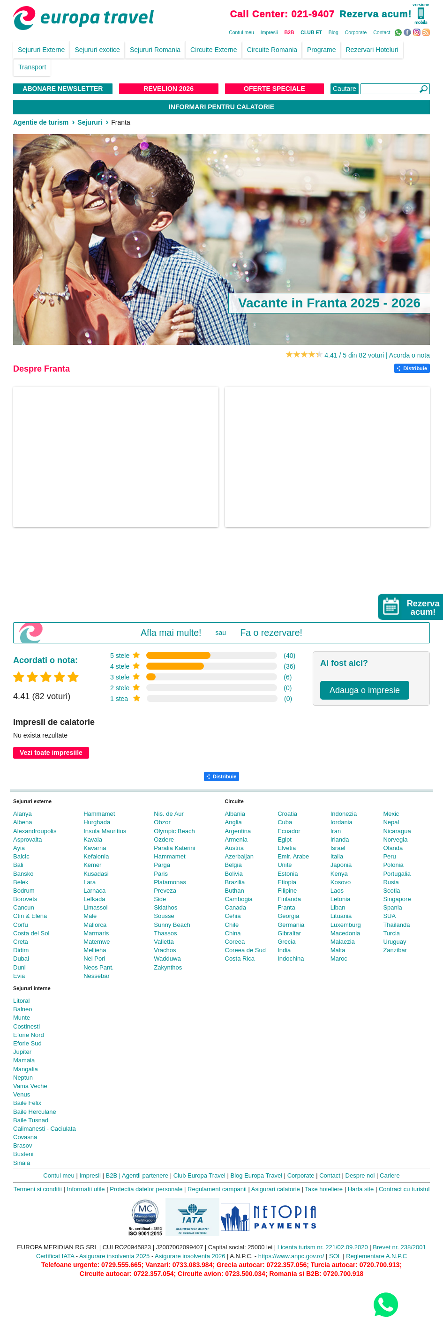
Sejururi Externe (41, 49)
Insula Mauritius (104, 831)
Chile (232, 924)
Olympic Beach (174, 831)
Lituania (341, 915)
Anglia (233, 822)
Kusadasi (95, 873)
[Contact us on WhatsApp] (385, 1304)
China (233, 933)
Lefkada (94, 899)
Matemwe (96, 941)
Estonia (288, 873)
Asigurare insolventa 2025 (114, 1256)
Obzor (162, 822)
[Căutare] (395, 88)
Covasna (25, 1137)
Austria (234, 847)
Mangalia (25, 1069)
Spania (392, 907)
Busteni (23, 1153)
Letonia (340, 899)
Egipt (285, 839)
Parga (162, 864)
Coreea (235, 941)
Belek (21, 882)
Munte (21, 1017)
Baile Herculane (34, 1111)
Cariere (390, 1175)
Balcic (21, 856)
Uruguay (394, 941)
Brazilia (235, 882)
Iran (335, 831)
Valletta (163, 941)
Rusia (390, 882)
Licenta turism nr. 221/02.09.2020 (323, 1247)
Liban (337, 907)
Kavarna (94, 847)
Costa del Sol (31, 933)
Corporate (356, 32)
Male (90, 915)
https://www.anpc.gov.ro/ (291, 1256)
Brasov (22, 1145)
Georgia (288, 915)
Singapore (397, 899)
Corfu (20, 924)
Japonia (341, 864)
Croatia (287, 813)
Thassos (165, 933)
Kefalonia (96, 856)
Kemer (92, 864)
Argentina (238, 831)
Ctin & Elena (30, 915)
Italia (336, 856)
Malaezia (342, 941)
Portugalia (397, 873)
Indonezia (343, 813)
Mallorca (94, 924)
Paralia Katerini (174, 847)
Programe (321, 49)
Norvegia (395, 839)
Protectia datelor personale (146, 1189)
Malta (337, 950)
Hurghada (96, 822)
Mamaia (24, 1060)
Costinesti (26, 1026)
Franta (286, 907)
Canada (236, 907)
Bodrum (24, 890)
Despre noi (360, 1175)
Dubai (21, 958)
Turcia (391, 933)
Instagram (417, 32)
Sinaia (21, 1162)
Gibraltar (289, 933)
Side (160, 899)
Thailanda (396, 924)
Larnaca (94, 890)
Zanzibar (395, 950)
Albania (235, 813)
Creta (20, 941)
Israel (337, 847)
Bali (18, 864)
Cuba (285, 822)
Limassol (95, 907)
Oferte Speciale (274, 88)
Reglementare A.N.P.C (376, 1256)
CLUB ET (311, 32)
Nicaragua (397, 831)
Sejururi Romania (155, 49)
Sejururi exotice (97, 49)
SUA (389, 915)
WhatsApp (399, 32)
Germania (291, 924)
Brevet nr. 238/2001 (399, 1247)
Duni (19, 967)
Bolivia (234, 873)
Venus (21, 1094)
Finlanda (289, 899)
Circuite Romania (272, 49)
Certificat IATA (55, 1256)
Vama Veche (30, 1085)
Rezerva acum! (375, 14)
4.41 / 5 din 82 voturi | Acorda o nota (377, 355)
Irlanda (339, 839)
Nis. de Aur (169, 813)
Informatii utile (86, 1189)
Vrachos (165, 950)
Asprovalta (27, 839)
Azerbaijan (239, 856)
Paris (161, 873)
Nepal (391, 822)
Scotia (391, 890)
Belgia (233, 864)
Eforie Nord (28, 1034)
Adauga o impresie (365, 690)
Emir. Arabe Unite (293, 860)
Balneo (22, 1009)
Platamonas (170, 882)
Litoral (21, 1000)
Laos (337, 890)
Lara (89, 882)
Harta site (361, 1189)
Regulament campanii (217, 1189)
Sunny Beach (172, 924)
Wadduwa (167, 958)
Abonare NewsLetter (63, 88)
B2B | (113, 1175)
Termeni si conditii (38, 1189)
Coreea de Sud (245, 950)
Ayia (19, 847)
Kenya (339, 873)
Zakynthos (168, 967)
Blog (333, 32)
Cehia (233, 915)
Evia (19, 975)
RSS (427, 32)
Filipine (287, 890)
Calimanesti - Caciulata (44, 1128)
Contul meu (241, 32)
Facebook (408, 32)
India (284, 950)
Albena (22, 822)
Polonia (393, 864)
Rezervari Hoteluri (372, 49)
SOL (335, 1256)
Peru (389, 856)
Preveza (165, 890)
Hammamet (99, 813)
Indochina (291, 958)
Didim (21, 950)
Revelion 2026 (168, 88)
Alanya (22, 813)
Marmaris (96, 933)
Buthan (234, 890)
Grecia (286, 941)
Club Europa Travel (199, 1175)
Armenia (236, 839)
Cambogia (239, 899)
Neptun (23, 1077)
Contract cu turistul (404, 1189)
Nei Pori (94, 958)
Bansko (23, 873)
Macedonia (345, 933)
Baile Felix (27, 1102)
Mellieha (94, 950)
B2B (289, 32)
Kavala (92, 839)
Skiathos (165, 907)
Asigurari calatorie (275, 1189)
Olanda (393, 847)
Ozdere (164, 839)
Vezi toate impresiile (51, 752)
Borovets (25, 899)
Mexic (391, 813)
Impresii (269, 32)
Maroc (338, 958)
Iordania (341, 822)
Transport (32, 67)
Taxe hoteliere (324, 1189)
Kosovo (340, 882)
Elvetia (287, 847)
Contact (381, 32)
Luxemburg (345, 924)
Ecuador (289, 831)
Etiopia (287, 882)
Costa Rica (240, 958)
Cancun (23, 907)
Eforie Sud (27, 1043)
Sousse (164, 915)
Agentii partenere (145, 1175)
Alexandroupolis (35, 831)
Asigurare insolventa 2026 (190, 1256)
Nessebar (96, 975)
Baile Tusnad (30, 1120)
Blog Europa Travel (257, 1175)
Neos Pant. (98, 967)
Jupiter (22, 1051)
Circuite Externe (213, 49)
